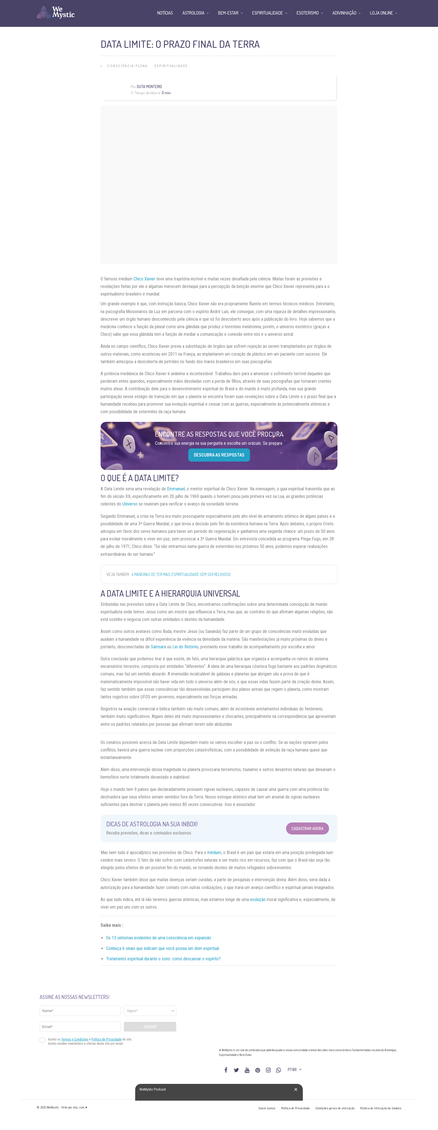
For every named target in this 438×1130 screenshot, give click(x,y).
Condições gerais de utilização (334, 1108)
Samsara (158, 646)
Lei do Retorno (185, 646)
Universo (129, 504)
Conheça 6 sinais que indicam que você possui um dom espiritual (162, 948)
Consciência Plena (127, 66)
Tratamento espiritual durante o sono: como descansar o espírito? (163, 958)
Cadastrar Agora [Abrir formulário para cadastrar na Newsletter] (307, 828)
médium (214, 852)
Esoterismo (308, 13)
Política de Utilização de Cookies (380, 1108)
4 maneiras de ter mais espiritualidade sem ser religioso (181, 574)
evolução (258, 899)
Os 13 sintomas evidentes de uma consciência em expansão (158, 937)
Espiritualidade (171, 66)
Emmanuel (176, 488)
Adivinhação (344, 13)
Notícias (165, 13)
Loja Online (381, 13)
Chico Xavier (144, 279)
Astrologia (193, 13)
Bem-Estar (228, 13)
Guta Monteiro (149, 86)
